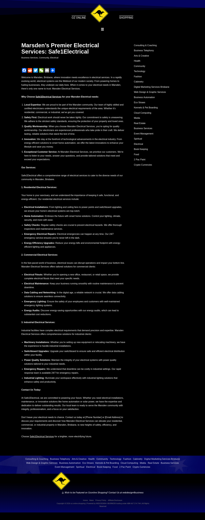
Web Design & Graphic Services (150, 93)
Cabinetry (139, 82)
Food (136, 156)
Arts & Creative (141, 56)
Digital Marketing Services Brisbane (152, 88)
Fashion (138, 77)
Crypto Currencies (143, 167)
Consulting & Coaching (145, 45)
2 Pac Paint (140, 162)
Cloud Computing (143, 114)
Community (44, 58)
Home (85, 508)
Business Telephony (144, 51)
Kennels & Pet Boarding (146, 109)
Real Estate (140, 125)
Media (137, 119)
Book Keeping (141, 151)
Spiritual (138, 141)
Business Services (29, 58)
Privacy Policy (100, 508)
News (91, 508)
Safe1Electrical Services (49, 97)
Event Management (144, 135)
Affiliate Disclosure (115, 508)
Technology (139, 72)
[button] (102, 29)
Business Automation (144, 98)
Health (137, 61)
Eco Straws (139, 104)
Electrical (55, 58)
